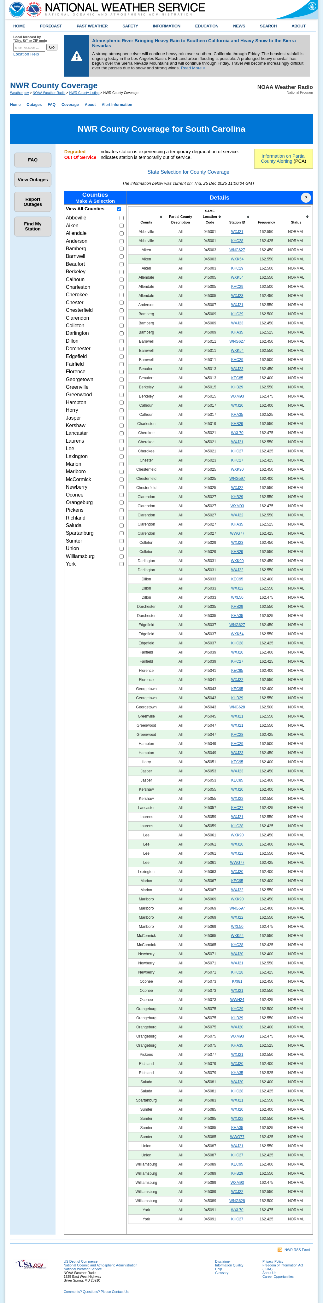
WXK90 (237, 469)
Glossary (221, 1273)
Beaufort (75, 264)
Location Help (26, 54)
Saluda (74, 525)
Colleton (75, 325)
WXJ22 (237, 488)
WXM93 (237, 396)
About (90, 104)
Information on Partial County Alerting (283, 159)
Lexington (77, 456)
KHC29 (237, 268)
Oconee (75, 494)
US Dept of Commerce (80, 1261)
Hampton (76, 402)
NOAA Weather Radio (49, 93)
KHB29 (237, 387)
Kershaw (75, 425)
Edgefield (76, 356)
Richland (75, 518)
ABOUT (298, 26)
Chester (75, 302)
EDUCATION (206, 26)
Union (72, 548)
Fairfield (75, 364)
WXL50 (237, 597)
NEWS (239, 26)
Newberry (76, 487)
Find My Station (32, 226)
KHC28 (237, 241)
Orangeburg (79, 502)
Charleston (78, 287)
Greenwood (79, 394)
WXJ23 (237, 296)
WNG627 (237, 250)
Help (218, 1269)
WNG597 (237, 478)
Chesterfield (79, 310)
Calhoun (75, 279)
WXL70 (237, 433)
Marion (73, 464)
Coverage (70, 104)
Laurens (75, 441)
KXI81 (237, 981)
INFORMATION (166, 26)
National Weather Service (83, 1269)
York (71, 564)
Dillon (72, 341)
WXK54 (237, 259)
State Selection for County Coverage (188, 172)
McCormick (78, 479)
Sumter (74, 541)
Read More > (193, 68)
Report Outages (33, 202)
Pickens (75, 510)
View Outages (33, 179)
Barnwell (75, 256)
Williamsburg (80, 556)
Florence (75, 371)
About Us (269, 1273)
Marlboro (76, 471)
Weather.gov (19, 93)
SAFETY (130, 26)
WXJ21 (237, 232)
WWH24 (237, 1000)
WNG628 (237, 707)
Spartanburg (80, 533)
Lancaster (77, 433)
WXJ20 (237, 405)
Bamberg (76, 248)
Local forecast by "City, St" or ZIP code (30, 39)
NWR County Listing (84, 93)
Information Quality (229, 1265)
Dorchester (78, 348)
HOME (19, 26)
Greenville (77, 387)
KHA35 (237, 332)
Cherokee (77, 294)
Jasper (73, 418)
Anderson (77, 241)
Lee (70, 448)
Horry (72, 410)
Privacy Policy (272, 1261)
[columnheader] (146, 217)
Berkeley (75, 271)
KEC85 (237, 378)
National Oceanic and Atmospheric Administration (100, 1265)
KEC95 (237, 579)
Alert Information (117, 104)
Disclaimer (223, 1261)
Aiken (72, 225)
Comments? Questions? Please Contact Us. (96, 1292)
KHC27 (237, 451)
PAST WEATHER (92, 26)
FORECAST (51, 26)
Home (15, 104)
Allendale (76, 233)
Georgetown (79, 379)
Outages (34, 104)
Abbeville (76, 217)
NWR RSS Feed (294, 1250)
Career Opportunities (278, 1276)
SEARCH (268, 26)
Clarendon (77, 318)
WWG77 (237, 533)
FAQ (52, 104)
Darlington (77, 333)
